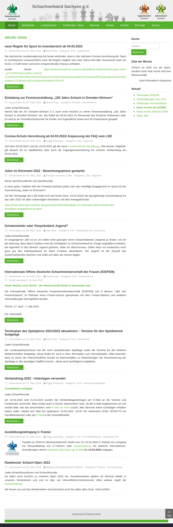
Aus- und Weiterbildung (88, 436)
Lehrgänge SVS (111, 436)
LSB (79, 141)
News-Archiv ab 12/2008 (151, 107)
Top (169, 513)
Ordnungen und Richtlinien (151, 103)
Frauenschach (86, 276)
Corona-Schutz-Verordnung (84, 146)
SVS (73, 51)
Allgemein (88, 141)
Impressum (78, 514)
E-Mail (40, 414)
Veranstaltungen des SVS (151, 99)
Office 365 (142, 115)
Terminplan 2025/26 (147, 95)
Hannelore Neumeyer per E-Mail (65, 449)
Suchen (140, 52)
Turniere (76, 102)
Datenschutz (93, 514)
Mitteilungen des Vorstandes (91, 230)
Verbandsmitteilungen (94, 383)
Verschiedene (89, 102)
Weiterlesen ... (14, 86)
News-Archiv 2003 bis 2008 (152, 111)
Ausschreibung (82, 445)
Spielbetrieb (83, 51)
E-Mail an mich (60, 407)
